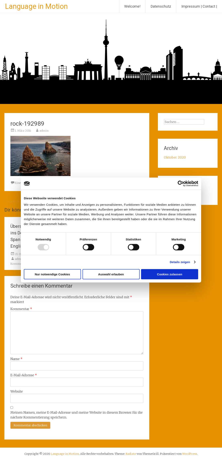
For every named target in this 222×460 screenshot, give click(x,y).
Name (16, 359)
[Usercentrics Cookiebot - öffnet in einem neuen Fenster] (180, 184)
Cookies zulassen (169, 274)
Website (16, 391)
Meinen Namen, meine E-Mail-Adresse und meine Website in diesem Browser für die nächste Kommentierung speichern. (76, 414)
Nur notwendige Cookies (52, 274)
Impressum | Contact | (199, 6)
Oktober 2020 (175, 157)
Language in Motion (36, 6)
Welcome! (132, 6)
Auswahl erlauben (111, 274)
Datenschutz (161, 6)
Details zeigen (180, 262)
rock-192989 (15, 201)
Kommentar (21, 309)
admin (43, 130)
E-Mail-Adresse (23, 375)
